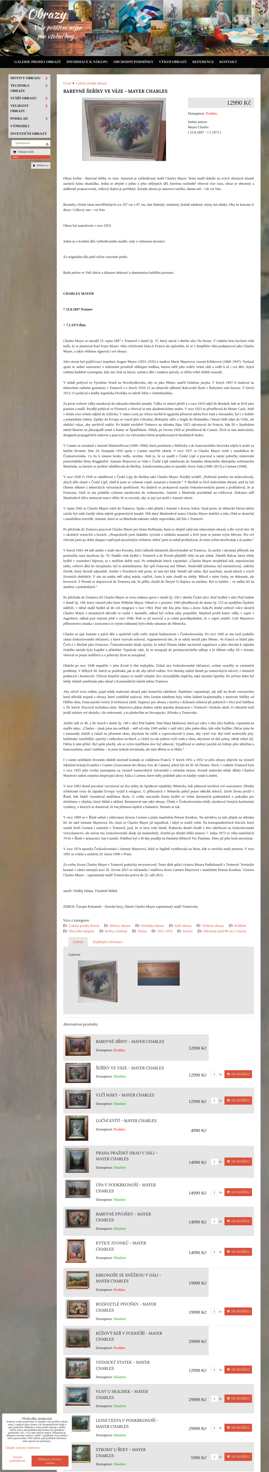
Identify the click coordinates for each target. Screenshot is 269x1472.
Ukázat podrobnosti (17, 1458)
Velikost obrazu (213, 926)
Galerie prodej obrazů (37, 62)
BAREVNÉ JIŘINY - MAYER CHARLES (130, 1041)
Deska (142, 931)
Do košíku (238, 1074)
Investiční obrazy (28, 134)
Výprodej (19, 126)
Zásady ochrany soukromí (22, 1447)
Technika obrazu (152, 926)
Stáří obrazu (183, 926)
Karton (188, 931)
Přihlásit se (41, 165)
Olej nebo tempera (82, 931)
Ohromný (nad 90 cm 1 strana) (224, 931)
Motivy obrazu (120, 926)
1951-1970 (164, 931)
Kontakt (228, 62)
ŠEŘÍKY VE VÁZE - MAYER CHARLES (130, 1067)
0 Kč (15, 157)
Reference (203, 62)
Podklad (240, 926)
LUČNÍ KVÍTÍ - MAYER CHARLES (126, 1120)
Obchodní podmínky (133, 62)
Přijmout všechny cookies (50, 1461)
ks (216, 1074)
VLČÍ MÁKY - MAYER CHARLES (125, 1094)
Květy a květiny (116, 931)
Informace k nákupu (87, 62)
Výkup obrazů (173, 62)
